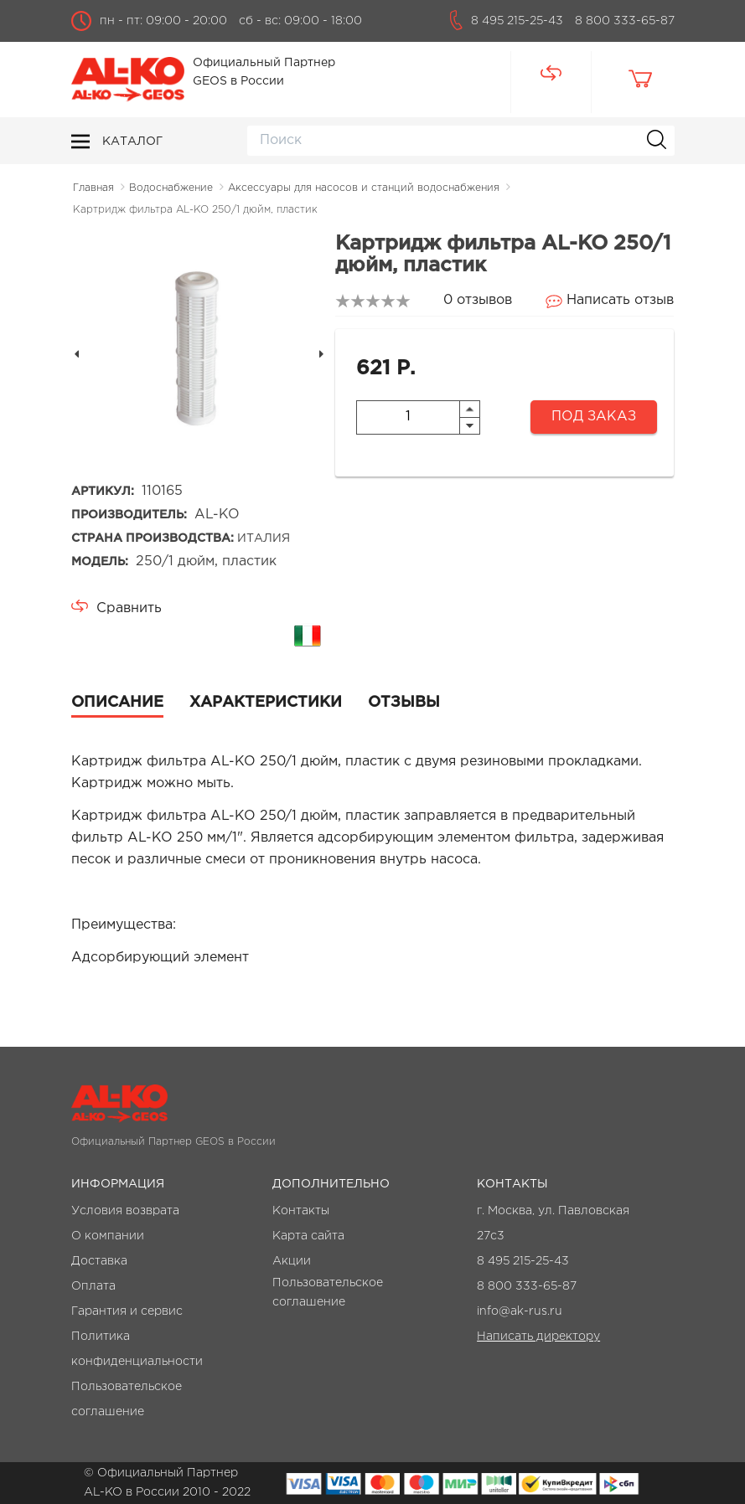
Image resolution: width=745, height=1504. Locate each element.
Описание (117, 702)
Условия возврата (125, 1211)
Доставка (99, 1261)
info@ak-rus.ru (519, 1311)
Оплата (93, 1286)
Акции (291, 1261)
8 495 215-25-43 (517, 21)
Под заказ (593, 416)
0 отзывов (477, 300)
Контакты (300, 1211)
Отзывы (404, 702)
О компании (107, 1236)
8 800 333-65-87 (625, 21)
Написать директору (538, 1336)
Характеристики (265, 702)
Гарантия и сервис (127, 1311)
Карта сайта (308, 1236)
